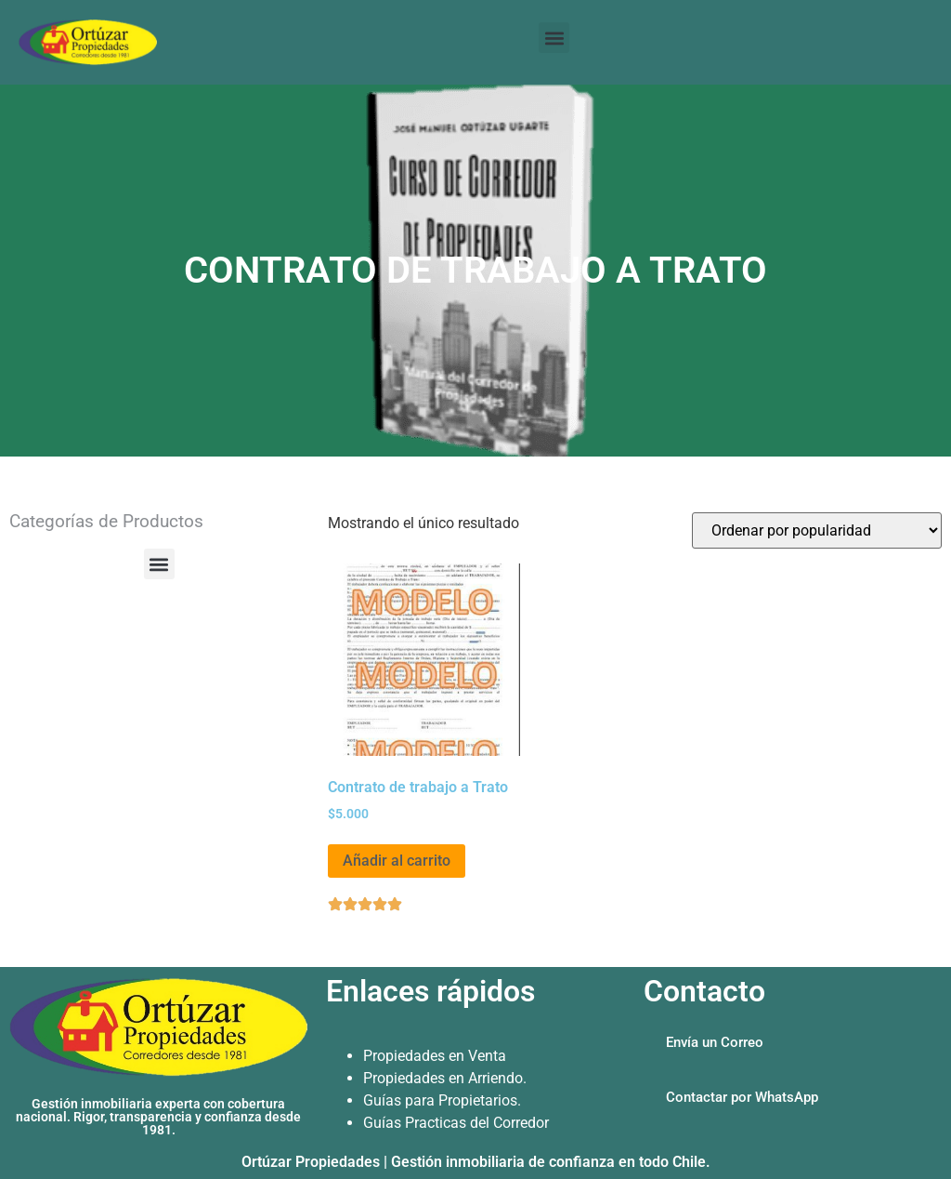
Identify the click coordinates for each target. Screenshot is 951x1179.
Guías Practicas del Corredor (456, 1123)
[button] (554, 37)
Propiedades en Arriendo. (445, 1078)
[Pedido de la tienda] (817, 530)
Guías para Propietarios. (442, 1100)
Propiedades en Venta (434, 1056)
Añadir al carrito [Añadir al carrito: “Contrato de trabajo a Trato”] (396, 860)
